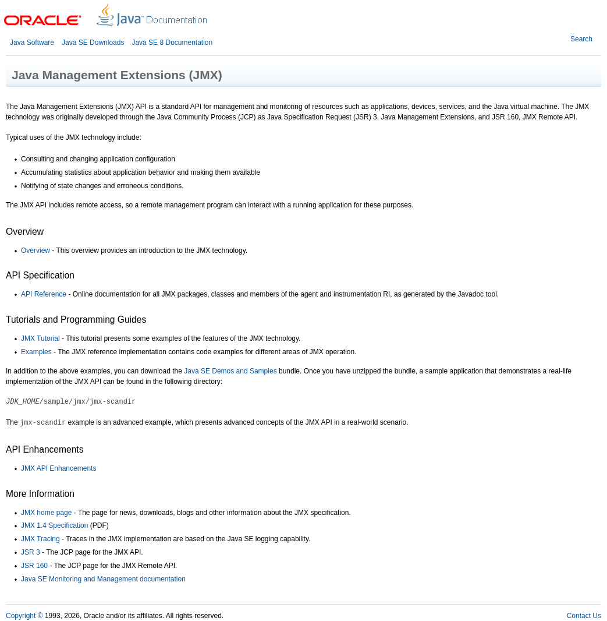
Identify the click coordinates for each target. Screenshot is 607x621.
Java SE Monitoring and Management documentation (103, 579)
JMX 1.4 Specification (54, 525)
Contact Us (584, 616)
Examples (36, 352)
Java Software (32, 42)
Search (581, 39)
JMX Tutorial (40, 338)
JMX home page (46, 513)
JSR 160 (34, 566)
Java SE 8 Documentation (172, 42)
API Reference (43, 294)
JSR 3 (30, 552)
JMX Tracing (40, 539)
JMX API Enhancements (58, 468)
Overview (35, 250)
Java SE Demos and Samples (230, 371)
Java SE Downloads (93, 42)
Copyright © (24, 616)
